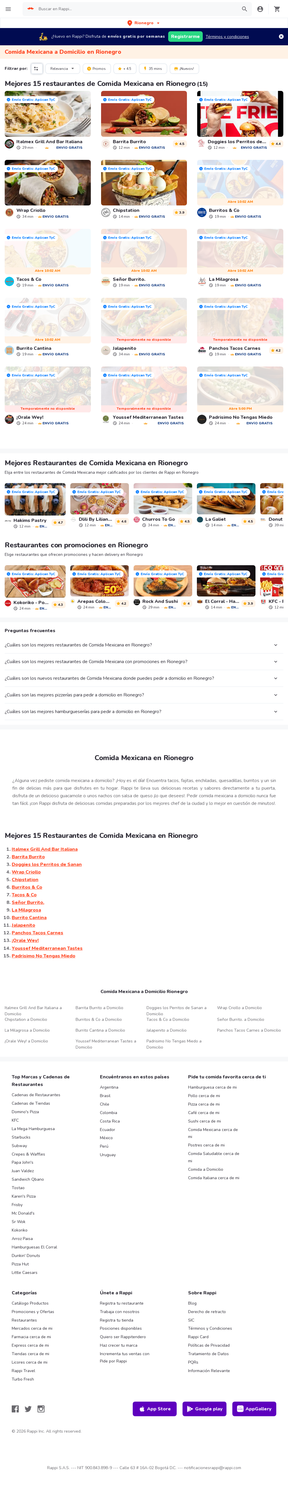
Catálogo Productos (30, 1303)
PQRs (193, 1362)
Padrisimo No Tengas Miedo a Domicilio (174, 1044)
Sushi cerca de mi (204, 1121)
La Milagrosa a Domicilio (27, 1030)
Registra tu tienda (116, 1320)
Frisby (17, 1205)
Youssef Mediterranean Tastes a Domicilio (106, 1044)
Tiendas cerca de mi (30, 1354)
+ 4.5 (124, 68)
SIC (191, 1320)
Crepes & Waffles (28, 1154)
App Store (155, 1408)
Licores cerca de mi (29, 1362)
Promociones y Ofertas (33, 1312)
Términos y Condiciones (210, 1328)
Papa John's (22, 1162)
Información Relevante (209, 1371)
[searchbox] (136, 9)
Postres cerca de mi (206, 1145)
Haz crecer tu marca (118, 1345)
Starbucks (21, 1137)
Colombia (108, 1113)
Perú (104, 1146)
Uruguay (108, 1155)
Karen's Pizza (24, 1196)
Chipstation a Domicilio (26, 1019)
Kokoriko (20, 1230)
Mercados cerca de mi (32, 1328)
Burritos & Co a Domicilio (99, 1019)
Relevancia (63, 68)
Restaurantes (24, 1320)
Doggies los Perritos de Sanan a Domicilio (176, 1011)
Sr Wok (18, 1222)
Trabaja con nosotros (119, 1312)
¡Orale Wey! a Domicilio (26, 1041)
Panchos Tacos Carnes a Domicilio (249, 1030)
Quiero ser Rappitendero (123, 1337)
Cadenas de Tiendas (31, 1103)
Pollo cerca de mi (204, 1096)
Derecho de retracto (207, 1312)
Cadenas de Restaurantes (36, 1095)
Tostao (18, 1188)
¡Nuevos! (184, 68)
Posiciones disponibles (121, 1328)
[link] (48, 120)
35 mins (152, 68)
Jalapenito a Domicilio (166, 1030)
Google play (205, 1408)
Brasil (105, 1096)
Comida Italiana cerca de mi (213, 1178)
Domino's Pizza (25, 1112)
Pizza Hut (20, 1264)
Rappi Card (198, 1337)
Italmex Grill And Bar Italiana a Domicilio (33, 1011)
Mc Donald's (23, 1213)
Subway (19, 1146)
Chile (104, 1104)
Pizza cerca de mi (204, 1104)
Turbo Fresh (23, 1379)
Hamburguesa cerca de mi (212, 1087)
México (106, 1138)
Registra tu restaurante (122, 1303)
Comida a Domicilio (205, 1169)
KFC (15, 1120)
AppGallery (254, 1408)
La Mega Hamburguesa (33, 1129)
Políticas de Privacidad (209, 1345)
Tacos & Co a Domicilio (167, 1019)
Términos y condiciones (227, 36)
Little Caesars (25, 1272)
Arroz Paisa (22, 1238)
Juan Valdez (23, 1171)
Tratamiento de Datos (208, 1354)
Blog (192, 1303)
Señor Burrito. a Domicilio (240, 1019)
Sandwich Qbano (28, 1179)
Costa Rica (110, 1121)
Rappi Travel (23, 1371)
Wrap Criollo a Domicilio (239, 1008)
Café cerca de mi (203, 1113)
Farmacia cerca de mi (31, 1337)
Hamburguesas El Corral (34, 1247)
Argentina (109, 1087)
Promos (96, 68)
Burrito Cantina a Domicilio (100, 1030)
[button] (144, 23)
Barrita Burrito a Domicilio (99, 1008)
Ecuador (107, 1129)
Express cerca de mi (30, 1345)
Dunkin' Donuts (26, 1255)
